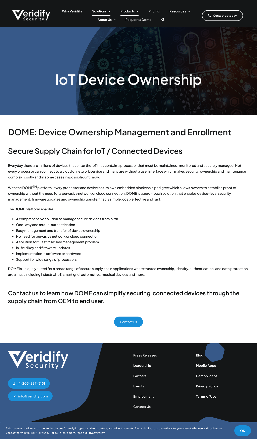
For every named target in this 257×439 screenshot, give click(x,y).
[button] (162, 20)
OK (242, 431)
